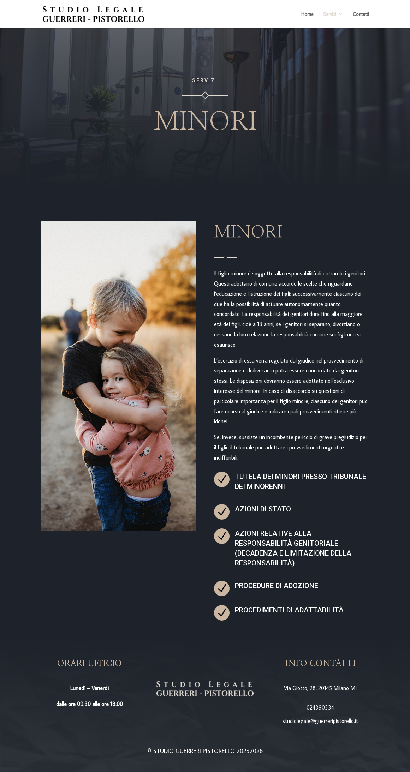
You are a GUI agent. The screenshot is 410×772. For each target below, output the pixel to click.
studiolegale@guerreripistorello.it (320, 720)
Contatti (361, 14)
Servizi (329, 14)
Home (307, 14)
